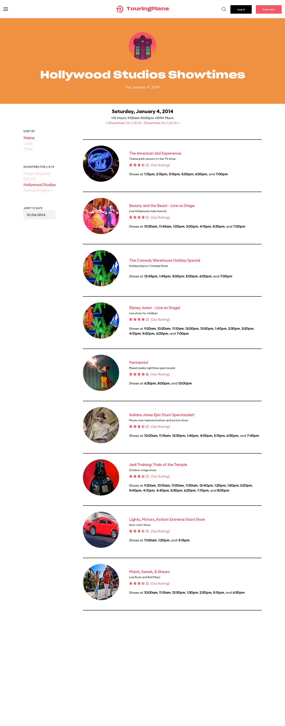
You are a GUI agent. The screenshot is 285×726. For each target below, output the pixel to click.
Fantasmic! (138, 362)
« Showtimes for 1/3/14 (124, 123)
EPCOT (29, 179)
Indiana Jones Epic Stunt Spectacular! (161, 414)
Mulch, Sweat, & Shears (149, 571)
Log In (241, 9)
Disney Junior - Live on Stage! (154, 307)
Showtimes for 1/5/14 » (161, 123)
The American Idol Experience (155, 153)
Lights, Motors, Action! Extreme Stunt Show (167, 519)
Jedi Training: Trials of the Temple (158, 464)
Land (27, 143)
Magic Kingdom (36, 173)
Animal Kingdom (37, 190)
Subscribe (269, 9)
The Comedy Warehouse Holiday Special (164, 260)
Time (27, 149)
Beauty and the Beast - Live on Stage (161, 205)
